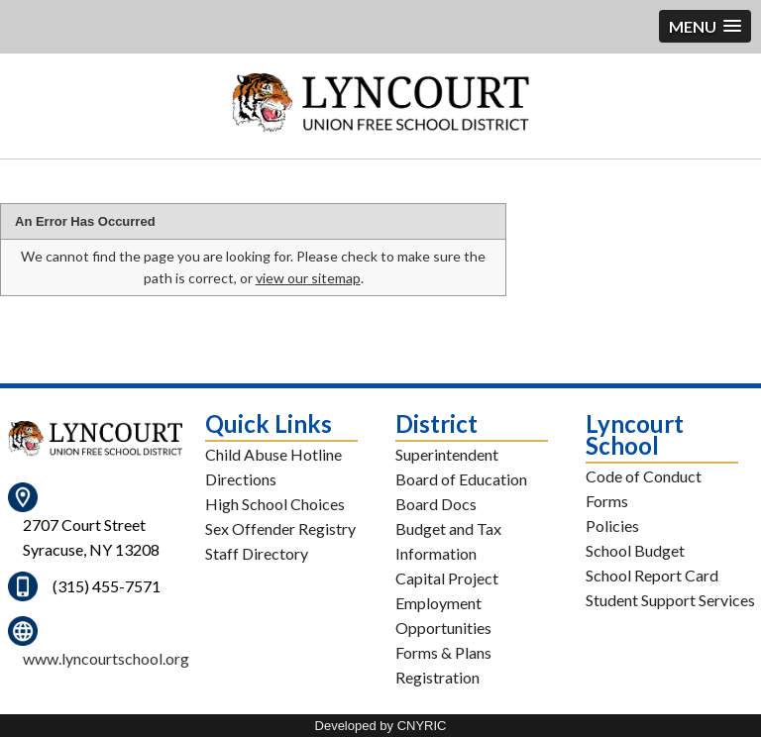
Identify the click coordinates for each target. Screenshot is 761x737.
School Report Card (652, 575)
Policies (612, 525)
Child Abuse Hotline (273, 454)
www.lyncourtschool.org (106, 658)
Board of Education (461, 479)
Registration (437, 677)
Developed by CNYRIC (381, 725)
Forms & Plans (443, 652)
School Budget (635, 550)
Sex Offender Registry (280, 528)
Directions (240, 479)
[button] (705, 26)
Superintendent (446, 454)
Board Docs (436, 503)
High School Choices (275, 503)
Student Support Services (670, 599)
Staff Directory (256, 553)
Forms (607, 500)
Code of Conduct (644, 476)
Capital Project (446, 578)
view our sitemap (308, 277)
